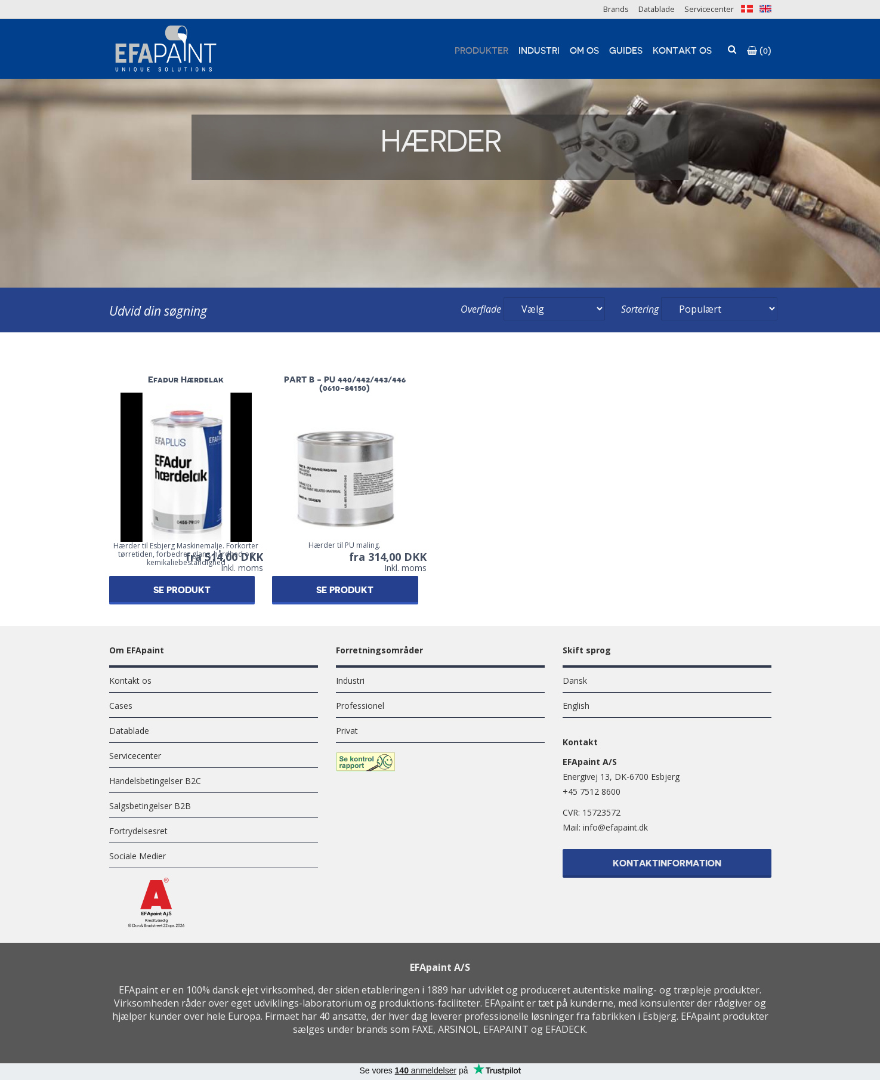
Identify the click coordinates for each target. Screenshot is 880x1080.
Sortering (640, 309)
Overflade (481, 309)
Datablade (656, 9)
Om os (584, 51)
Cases (120, 705)
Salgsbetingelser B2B (150, 805)
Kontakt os (682, 51)
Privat (347, 730)
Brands (616, 9)
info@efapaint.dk (615, 827)
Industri (539, 51)
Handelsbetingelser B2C (155, 780)
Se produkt (190, 590)
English (576, 705)
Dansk (575, 680)
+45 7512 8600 (591, 791)
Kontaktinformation (667, 864)
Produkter (481, 51)
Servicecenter (709, 9)
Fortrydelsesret (138, 831)
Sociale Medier (137, 856)
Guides (626, 51)
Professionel (360, 705)
